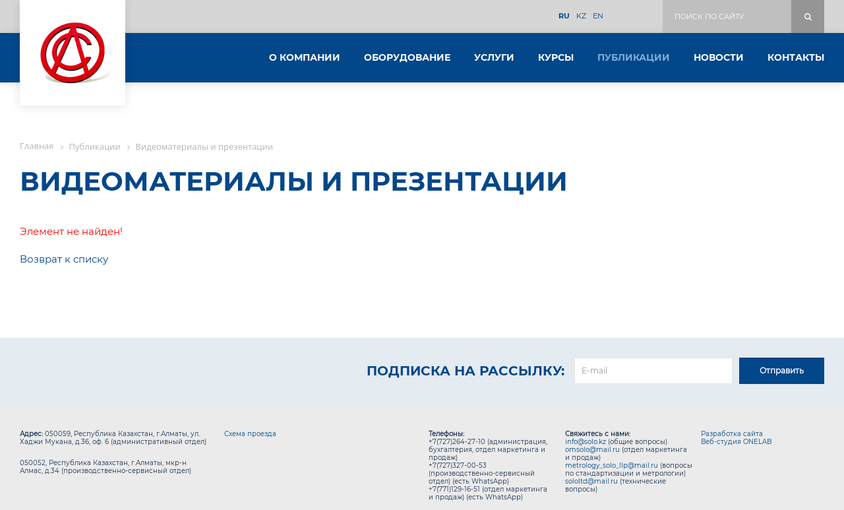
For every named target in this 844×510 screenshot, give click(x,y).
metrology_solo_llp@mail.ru (611, 465)
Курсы (556, 57)
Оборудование (407, 57)
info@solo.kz (585, 441)
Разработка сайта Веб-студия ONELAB (736, 438)
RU (564, 16)
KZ (581, 16)
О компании (304, 57)
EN (598, 16)
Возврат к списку (64, 259)
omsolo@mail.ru (592, 449)
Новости (719, 57)
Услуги (494, 57)
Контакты (796, 57)
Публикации (633, 57)
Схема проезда (250, 434)
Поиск (807, 16)
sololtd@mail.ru (591, 481)
